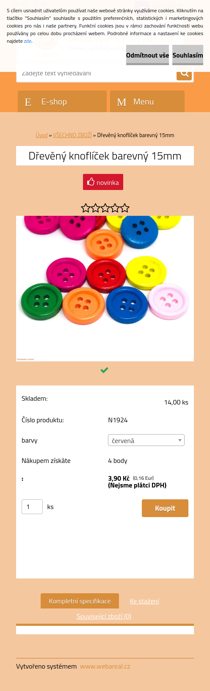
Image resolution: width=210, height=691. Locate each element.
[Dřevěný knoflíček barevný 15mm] (105, 219)
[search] (184, 73)
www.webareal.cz (105, 666)
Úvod (41, 135)
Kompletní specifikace (80, 601)
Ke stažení (144, 601)
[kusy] (32, 506)
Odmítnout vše (147, 55)
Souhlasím (187, 55)
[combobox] (146, 440)
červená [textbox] (123, 440)
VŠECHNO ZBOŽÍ (72, 135)
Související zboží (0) (104, 616)
